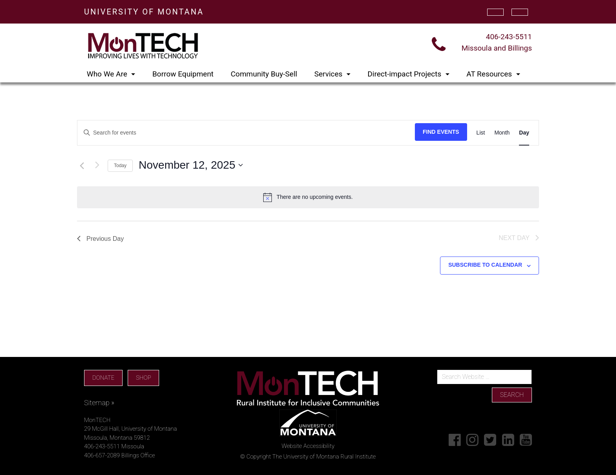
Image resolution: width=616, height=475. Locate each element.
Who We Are (108, 73)
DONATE (103, 377)
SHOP (143, 377)
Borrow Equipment (183, 73)
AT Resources (490, 73)
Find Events (441, 132)
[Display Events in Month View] (502, 132)
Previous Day (100, 238)
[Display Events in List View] (481, 132)
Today (120, 165)
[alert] (308, 197)
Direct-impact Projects (405, 73)
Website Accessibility (308, 446)
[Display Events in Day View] (524, 132)
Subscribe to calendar (485, 265)
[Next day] (97, 165)
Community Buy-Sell (264, 73)
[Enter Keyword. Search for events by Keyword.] (246, 132)
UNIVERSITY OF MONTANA (144, 11)
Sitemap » (99, 403)
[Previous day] (81, 166)
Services (329, 73)
